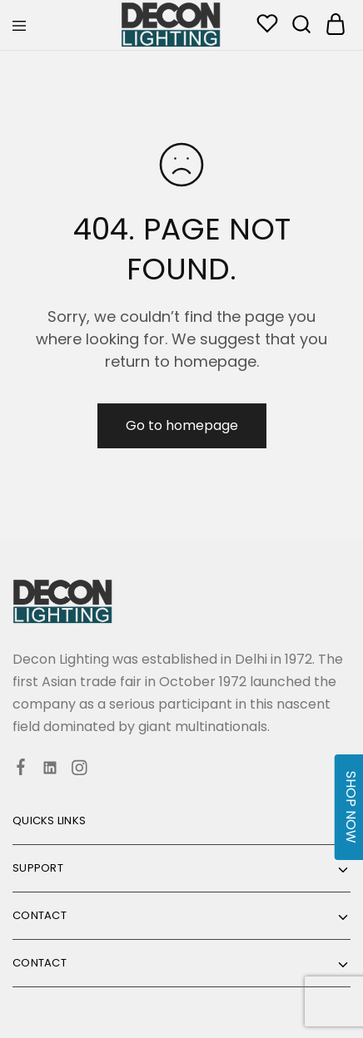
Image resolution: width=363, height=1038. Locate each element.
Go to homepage (182, 425)
